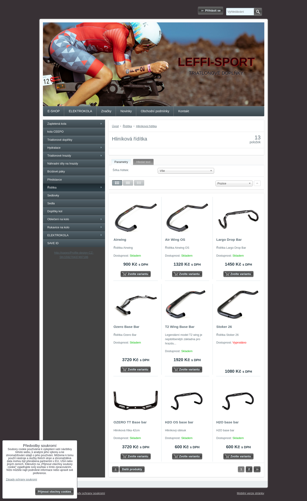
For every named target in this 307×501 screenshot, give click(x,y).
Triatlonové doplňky (60, 139)
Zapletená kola (56, 123)
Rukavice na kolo (58, 227)
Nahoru (115, 469)
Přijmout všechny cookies (54, 491)
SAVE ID (53, 243)
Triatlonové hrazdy (59, 155)
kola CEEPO (55, 131)
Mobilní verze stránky (250, 493)
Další (257, 469)
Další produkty (132, 469)
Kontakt (183, 111)
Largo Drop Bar (229, 239)
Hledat (258, 12)
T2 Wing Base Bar (179, 327)
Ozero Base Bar (126, 327)
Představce (54, 179)
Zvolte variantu (138, 274)
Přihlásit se (212, 10)
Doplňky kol (54, 211)
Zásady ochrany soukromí (88, 493)
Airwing (119, 239)
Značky (106, 111)
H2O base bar (227, 422)
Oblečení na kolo (58, 219)
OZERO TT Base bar (130, 422)
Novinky (126, 111)
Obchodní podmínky (155, 111)
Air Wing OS (175, 239)
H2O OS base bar (179, 422)
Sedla (51, 203)
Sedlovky (53, 195)
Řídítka (52, 187)
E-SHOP (54, 111)
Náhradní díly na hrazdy (62, 163)
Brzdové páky (56, 171)
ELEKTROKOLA (80, 111)
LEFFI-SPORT (216, 61)
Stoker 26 (224, 327)
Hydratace (54, 147)
